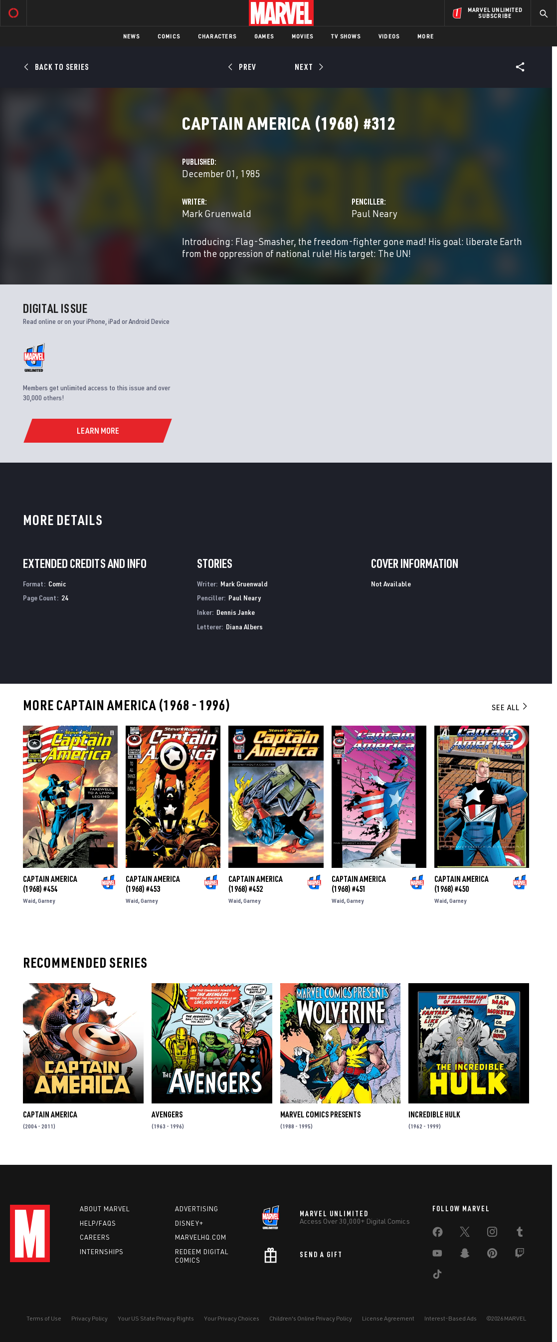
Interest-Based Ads (450, 1318)
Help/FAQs (98, 1223)
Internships (102, 1252)
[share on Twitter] (465, 1234)
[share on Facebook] (437, 1234)
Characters (217, 36)
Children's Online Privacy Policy (310, 1318)
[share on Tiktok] (437, 1276)
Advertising (196, 1209)
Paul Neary (374, 213)
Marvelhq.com (200, 1237)
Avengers (167, 1114)
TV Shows (346, 36)
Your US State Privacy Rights (156, 1318)
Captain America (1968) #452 (255, 884)
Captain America (50, 1114)
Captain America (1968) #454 (50, 884)
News (131, 36)
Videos (388, 36)
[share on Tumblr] (520, 1234)
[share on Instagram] (492, 1234)
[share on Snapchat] (465, 1255)
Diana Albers (244, 626)
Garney (46, 900)
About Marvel (105, 1209)
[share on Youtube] (437, 1255)
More (425, 36)
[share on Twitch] (520, 1255)
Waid (29, 900)
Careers (95, 1237)
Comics (169, 36)
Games (264, 36)
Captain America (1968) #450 (461, 884)
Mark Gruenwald (216, 213)
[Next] (308, 67)
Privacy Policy (89, 1318)
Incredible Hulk (434, 1114)
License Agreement (388, 1318)
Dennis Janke (235, 612)
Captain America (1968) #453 (153, 884)
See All (510, 707)
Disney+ (189, 1223)
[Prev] (243, 67)
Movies (302, 36)
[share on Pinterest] (492, 1255)
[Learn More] (97, 431)
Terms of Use (43, 1318)
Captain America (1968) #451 (359, 884)
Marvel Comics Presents (320, 1114)
